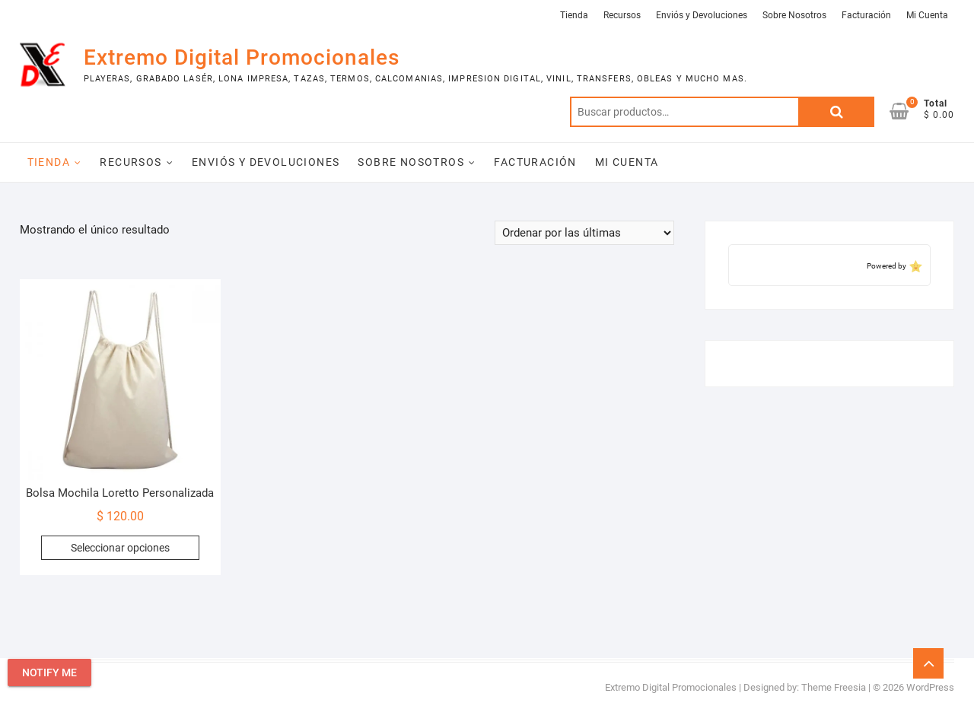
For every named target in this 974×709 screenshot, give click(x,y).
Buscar (836, 112)
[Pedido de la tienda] (584, 233)
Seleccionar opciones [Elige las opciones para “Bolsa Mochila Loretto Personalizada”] (120, 548)
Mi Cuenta (927, 15)
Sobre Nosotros (794, 15)
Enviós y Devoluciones (701, 15)
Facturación (866, 15)
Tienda (574, 15)
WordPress (930, 687)
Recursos (622, 15)
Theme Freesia (833, 687)
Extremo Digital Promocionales (241, 57)
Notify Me (49, 672)
